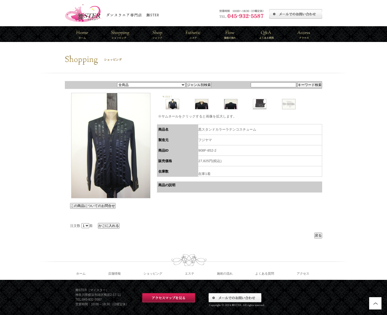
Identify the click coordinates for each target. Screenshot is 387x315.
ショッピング (152, 273)
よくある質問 (264, 273)
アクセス (303, 273)
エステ (189, 273)
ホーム (81, 273)
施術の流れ (225, 273)
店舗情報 (114, 273)
